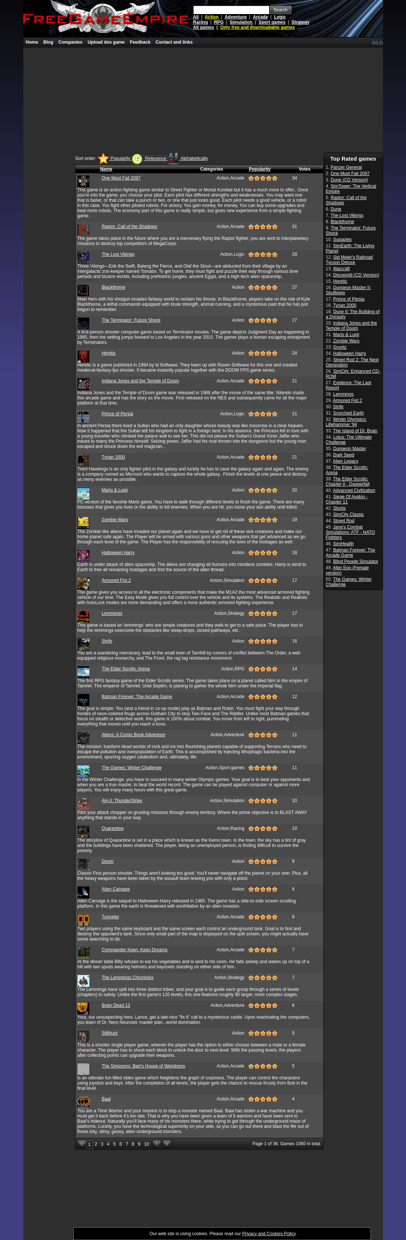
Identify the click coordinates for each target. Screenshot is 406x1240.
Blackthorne (113, 287)
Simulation (241, 22)
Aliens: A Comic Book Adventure (133, 734)
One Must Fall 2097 (121, 178)
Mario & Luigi (115, 490)
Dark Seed (343, 455)
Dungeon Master (349, 448)
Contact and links (174, 42)
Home (32, 42)
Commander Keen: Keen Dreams (134, 949)
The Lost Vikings (118, 254)
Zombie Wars (115, 519)
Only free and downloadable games (257, 27)
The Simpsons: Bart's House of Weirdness (143, 1066)
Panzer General (346, 167)
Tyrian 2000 (113, 457)
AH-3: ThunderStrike (122, 800)
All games (203, 27)
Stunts (339, 508)
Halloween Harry (118, 552)
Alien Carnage (116, 889)
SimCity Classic (348, 514)
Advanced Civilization (354, 490)
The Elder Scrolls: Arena (125, 668)
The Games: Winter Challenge (131, 767)
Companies (71, 42)
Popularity (115, 158)
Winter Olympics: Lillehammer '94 (346, 422)
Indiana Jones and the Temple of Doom (140, 380)
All (196, 17)
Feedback (140, 42)
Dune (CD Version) (349, 179)
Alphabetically (188, 158)
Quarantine (112, 828)
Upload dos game (106, 42)
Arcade (260, 17)
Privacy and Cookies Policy (269, 1233)
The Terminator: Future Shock (131, 320)
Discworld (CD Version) (356, 275)
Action (211, 17)
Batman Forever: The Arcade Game (137, 696)
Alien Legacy (346, 461)
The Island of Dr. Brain (355, 430)
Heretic (109, 353)
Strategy (300, 22)
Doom (107, 861)
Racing (200, 22)
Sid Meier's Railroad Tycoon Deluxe (349, 260)
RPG (219, 22)
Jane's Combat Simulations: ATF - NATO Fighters (350, 532)
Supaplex (342, 239)
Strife (107, 641)
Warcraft (341, 268)
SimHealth (343, 543)
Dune (336, 209)
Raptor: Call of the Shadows (129, 226)
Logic (280, 17)
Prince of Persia (117, 413)
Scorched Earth (348, 413)
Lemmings (112, 613)
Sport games (271, 22)
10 (146, 1144)
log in (377, 42)
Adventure (236, 17)
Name (106, 169)
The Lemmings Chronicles (127, 977)
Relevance (149, 158)
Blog (48, 42)
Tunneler (110, 916)
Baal (106, 1099)
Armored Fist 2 (116, 580)
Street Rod (343, 520)
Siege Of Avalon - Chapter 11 (347, 499)
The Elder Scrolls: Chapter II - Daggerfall (348, 481)
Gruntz (340, 347)
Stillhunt (110, 1033)
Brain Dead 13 (116, 1005)
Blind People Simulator (355, 561)
